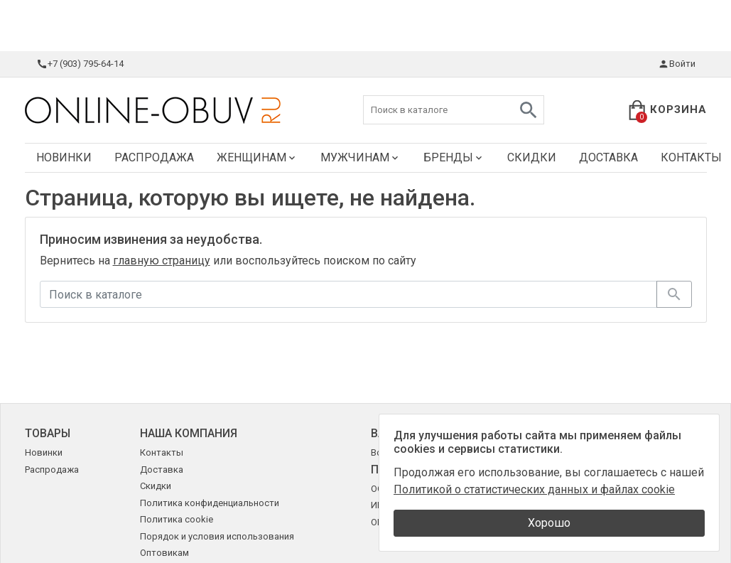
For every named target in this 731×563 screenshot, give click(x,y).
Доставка (608, 157)
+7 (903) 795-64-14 (80, 64)
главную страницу (161, 260)
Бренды (453, 157)
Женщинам (257, 157)
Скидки (531, 157)
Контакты (161, 452)
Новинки (64, 157)
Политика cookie (176, 519)
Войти (676, 64)
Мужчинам (360, 157)
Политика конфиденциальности (209, 503)
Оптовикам (164, 552)
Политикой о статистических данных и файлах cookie (534, 489)
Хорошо (549, 523)
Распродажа (154, 157)
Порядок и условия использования (217, 536)
